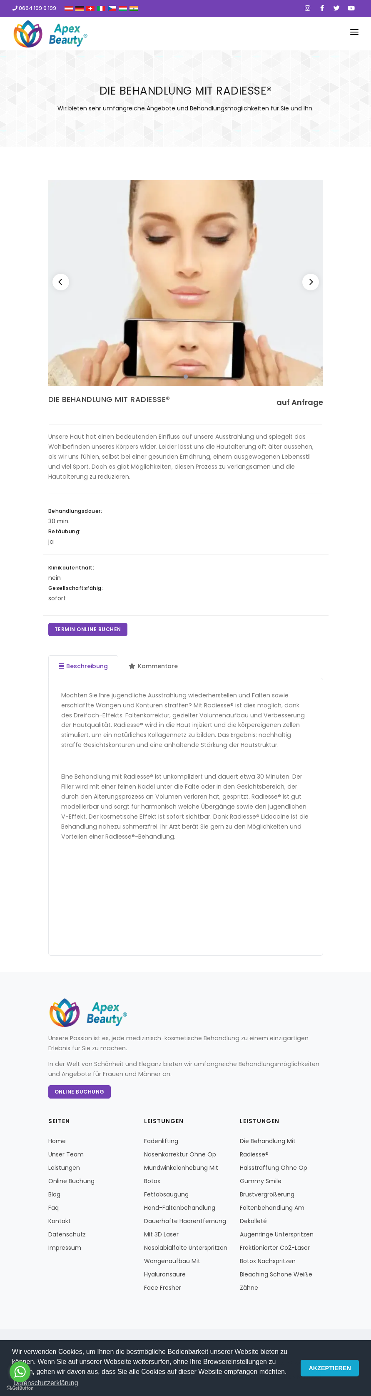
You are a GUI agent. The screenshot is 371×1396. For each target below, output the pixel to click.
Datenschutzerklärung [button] (45, 1382)
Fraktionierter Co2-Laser (275, 1248)
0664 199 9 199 (34, 8)
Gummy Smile (260, 1181)
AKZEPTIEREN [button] (330, 1368)
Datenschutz (67, 1234)
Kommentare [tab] (153, 666)
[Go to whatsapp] (20, 1371)
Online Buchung (80, 1091)
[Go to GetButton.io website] (20, 1387)
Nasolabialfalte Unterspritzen (185, 1248)
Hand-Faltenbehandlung (179, 1208)
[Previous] (60, 282)
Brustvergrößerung (267, 1194)
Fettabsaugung (166, 1194)
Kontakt (59, 1221)
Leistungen (64, 1168)
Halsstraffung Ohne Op (273, 1168)
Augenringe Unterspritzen (277, 1234)
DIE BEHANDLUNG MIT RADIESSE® (109, 399)
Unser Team (66, 1154)
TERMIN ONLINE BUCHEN (88, 629)
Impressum (64, 1248)
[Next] (310, 282)
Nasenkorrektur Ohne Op (180, 1154)
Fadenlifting (161, 1141)
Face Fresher (162, 1288)
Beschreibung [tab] (83, 666)
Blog (54, 1194)
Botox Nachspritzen (268, 1261)
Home (57, 1141)
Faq (53, 1208)
